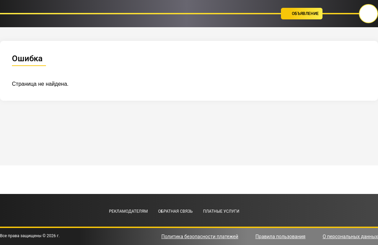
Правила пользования (280, 236)
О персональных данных (350, 236)
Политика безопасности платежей (199, 236)
